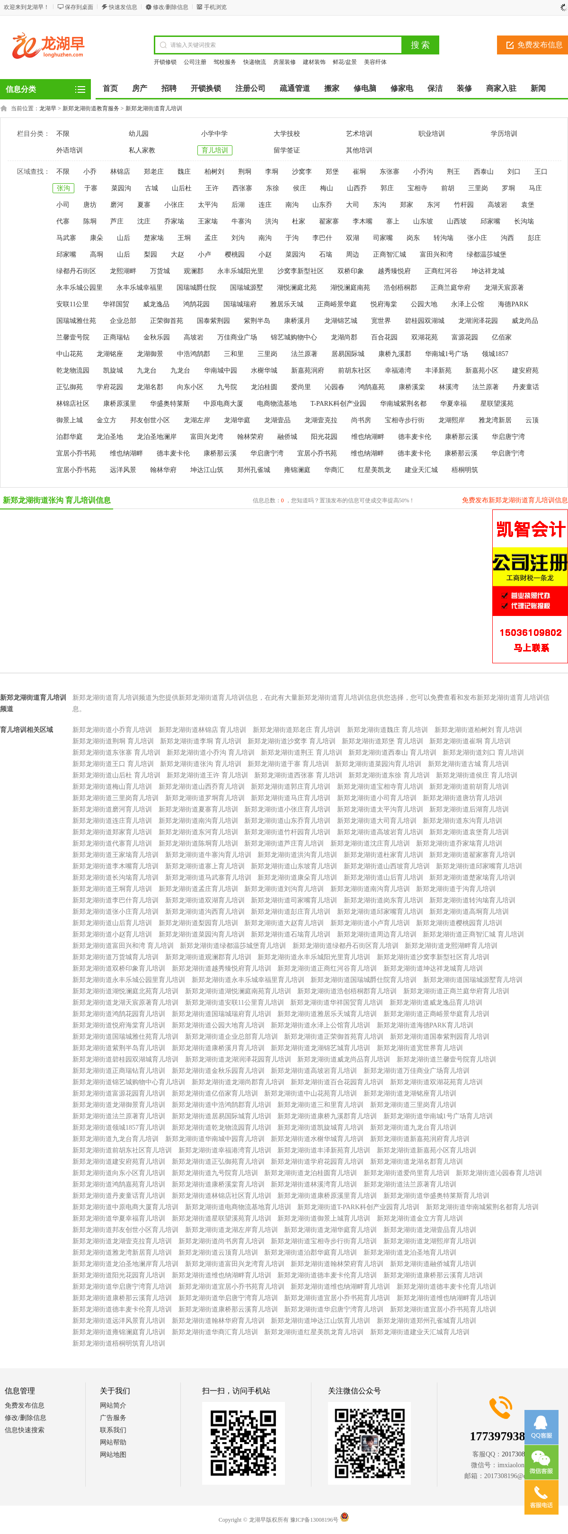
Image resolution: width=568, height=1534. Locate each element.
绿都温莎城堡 (486, 254)
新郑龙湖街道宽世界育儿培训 (420, 1048)
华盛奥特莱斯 (170, 403)
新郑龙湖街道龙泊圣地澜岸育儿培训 (125, 1263)
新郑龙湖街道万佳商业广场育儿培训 (417, 1070)
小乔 (90, 171)
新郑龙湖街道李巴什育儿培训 (115, 900)
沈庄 (144, 221)
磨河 (117, 204)
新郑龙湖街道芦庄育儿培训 (284, 843)
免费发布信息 (24, 1405)
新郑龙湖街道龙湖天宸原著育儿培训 (125, 1002)
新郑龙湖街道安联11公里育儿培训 (234, 1002)
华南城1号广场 (446, 353)
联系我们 (113, 1430)
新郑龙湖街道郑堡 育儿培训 (382, 741)
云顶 (532, 420)
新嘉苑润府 (307, 370)
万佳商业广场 (237, 337)
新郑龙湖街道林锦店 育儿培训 (203, 729)
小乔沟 (423, 171)
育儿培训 (215, 150)
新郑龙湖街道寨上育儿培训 (205, 866)
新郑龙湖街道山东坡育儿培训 (294, 866)
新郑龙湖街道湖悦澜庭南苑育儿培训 (238, 991)
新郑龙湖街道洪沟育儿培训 (297, 854)
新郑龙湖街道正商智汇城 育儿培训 (473, 934)
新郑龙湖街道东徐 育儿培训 (389, 775)
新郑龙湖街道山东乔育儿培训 (287, 820)
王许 (212, 188)
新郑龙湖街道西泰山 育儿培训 (392, 752)
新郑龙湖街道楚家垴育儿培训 (472, 877)
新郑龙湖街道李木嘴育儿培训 (115, 866)
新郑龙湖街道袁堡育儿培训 (469, 832)
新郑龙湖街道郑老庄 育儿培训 (297, 729)
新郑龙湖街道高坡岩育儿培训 (380, 832)
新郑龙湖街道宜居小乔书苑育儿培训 (231, 1286)
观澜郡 (194, 271)
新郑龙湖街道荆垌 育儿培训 (113, 741)
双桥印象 (350, 271)
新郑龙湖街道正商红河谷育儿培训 (327, 968)
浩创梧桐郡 (400, 287)
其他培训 (359, 150)
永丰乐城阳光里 (240, 271)
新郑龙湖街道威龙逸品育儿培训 (436, 1002)
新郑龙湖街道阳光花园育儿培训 (118, 1275)
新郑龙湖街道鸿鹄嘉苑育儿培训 (118, 1184)
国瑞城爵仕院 (196, 287)
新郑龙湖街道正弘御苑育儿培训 (218, 1161)
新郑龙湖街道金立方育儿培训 (420, 1218)
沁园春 (335, 387)
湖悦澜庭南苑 (350, 287)
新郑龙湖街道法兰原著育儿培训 (118, 1116)
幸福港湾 (398, 370)
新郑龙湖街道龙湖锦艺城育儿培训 (320, 1048)
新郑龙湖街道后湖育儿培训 (469, 809)
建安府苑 (525, 370)
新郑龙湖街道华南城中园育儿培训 (215, 1138)
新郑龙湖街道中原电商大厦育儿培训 (125, 1207)
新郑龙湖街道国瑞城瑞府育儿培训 (221, 1013)
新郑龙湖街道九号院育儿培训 (215, 1173)
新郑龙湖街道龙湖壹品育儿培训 (429, 1229)
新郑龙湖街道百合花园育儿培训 (337, 1082)
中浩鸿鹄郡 (193, 353)
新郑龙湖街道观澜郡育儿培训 (208, 957)
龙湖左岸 (197, 420)
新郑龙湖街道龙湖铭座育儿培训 (410, 1093)
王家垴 (208, 221)
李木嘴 (363, 221)
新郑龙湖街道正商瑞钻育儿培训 (118, 1070)
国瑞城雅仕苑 (76, 320)
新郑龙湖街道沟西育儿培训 (205, 911)
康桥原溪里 (119, 403)
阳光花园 (324, 436)
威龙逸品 (156, 304)
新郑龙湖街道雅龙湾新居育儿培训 (122, 1252)
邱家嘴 (490, 221)
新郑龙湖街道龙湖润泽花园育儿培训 (238, 1059)
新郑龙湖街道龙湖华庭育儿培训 (330, 1229)
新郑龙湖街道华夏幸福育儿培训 (118, 1218)
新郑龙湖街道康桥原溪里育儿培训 (327, 1195)
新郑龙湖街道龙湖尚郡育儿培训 (238, 1082)
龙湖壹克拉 (320, 420)
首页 (110, 88)
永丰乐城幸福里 (139, 287)
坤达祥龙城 (488, 271)
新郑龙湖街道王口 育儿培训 (113, 763)
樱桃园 (235, 254)
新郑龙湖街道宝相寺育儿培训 (380, 786)
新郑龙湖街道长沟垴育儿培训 (115, 877)
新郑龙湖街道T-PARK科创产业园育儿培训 (358, 1207)
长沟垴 (524, 221)
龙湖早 (47, 108)
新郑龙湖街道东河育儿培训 (198, 832)
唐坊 (90, 204)
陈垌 (90, 221)
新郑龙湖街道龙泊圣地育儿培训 (410, 1252)
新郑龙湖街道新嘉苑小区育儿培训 (426, 1150)
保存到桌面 (79, 7)
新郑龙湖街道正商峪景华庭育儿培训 (436, 1013)
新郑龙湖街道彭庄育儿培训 (290, 911)
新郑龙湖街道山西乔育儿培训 (202, 786)
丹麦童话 (526, 387)
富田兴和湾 (436, 254)
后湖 (238, 204)
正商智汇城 (389, 254)
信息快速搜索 (24, 1430)
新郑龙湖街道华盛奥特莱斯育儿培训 (436, 1195)
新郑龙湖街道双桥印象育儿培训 (118, 968)
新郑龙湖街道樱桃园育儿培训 (459, 923)
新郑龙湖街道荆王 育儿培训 (301, 752)
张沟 (63, 188)
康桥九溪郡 (394, 353)
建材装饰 (314, 62)
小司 (63, 204)
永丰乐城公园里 (79, 287)
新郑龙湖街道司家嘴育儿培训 (294, 900)
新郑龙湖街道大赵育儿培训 (284, 923)
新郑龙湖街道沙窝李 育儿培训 (292, 741)
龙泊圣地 (110, 436)
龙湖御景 (150, 353)
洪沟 (271, 221)
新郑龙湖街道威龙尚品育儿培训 (343, 1059)
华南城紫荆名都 (403, 403)
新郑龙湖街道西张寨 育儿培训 (298, 775)
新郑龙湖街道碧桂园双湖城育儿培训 (125, 1059)
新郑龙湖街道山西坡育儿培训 (387, 866)
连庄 (265, 204)
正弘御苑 (69, 387)
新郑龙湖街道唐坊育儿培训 (462, 798)
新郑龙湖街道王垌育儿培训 (112, 888)
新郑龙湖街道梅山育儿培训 (112, 786)
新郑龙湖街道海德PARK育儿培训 (425, 1025)
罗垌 (508, 188)
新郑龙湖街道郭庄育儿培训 (290, 786)
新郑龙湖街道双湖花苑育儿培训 (436, 1082)
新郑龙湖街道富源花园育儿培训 (118, 1093)
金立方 (106, 420)
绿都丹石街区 (76, 271)
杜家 (298, 221)
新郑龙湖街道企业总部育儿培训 (231, 1036)
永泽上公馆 (467, 304)
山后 (123, 237)
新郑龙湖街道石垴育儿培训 (290, 934)
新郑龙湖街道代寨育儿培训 (112, 843)
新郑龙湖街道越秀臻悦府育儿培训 (221, 968)
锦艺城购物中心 (294, 337)
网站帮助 (113, 1442)
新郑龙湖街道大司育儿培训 (377, 820)
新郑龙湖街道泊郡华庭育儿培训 (310, 1252)
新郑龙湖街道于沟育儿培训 (456, 888)
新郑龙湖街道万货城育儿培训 (115, 957)
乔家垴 (174, 221)
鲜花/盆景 (345, 62)
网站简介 (113, 1405)
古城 (151, 188)
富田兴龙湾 (206, 436)
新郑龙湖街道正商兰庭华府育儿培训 (456, 991)
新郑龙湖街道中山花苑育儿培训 (310, 1093)
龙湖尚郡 (344, 337)
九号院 (227, 387)
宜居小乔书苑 (76, 453)
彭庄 (534, 237)
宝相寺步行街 (405, 420)
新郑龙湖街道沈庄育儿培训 (370, 843)
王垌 (184, 237)
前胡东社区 (354, 370)
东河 (433, 204)
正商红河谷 (441, 271)
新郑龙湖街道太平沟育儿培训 (380, 809)
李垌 (271, 171)
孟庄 (211, 237)
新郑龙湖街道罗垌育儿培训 (205, 798)
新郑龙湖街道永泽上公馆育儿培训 (320, 1025)
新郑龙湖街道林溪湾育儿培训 (314, 1184)
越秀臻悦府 (394, 271)
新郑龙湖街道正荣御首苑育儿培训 (333, 1036)
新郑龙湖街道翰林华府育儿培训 (218, 1320)
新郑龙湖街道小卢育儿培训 (370, 923)
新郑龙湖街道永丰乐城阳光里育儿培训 (313, 957)
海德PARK (513, 304)
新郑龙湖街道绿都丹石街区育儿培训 (346, 945)
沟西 (507, 237)
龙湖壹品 (277, 420)
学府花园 (110, 387)
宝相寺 (417, 188)
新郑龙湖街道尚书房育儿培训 (221, 1241)
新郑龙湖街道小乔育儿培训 (112, 729)
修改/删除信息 (170, 7)
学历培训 (504, 133)
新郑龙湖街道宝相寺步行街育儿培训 (324, 1241)
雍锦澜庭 (297, 469)
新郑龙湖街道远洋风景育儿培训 (118, 1320)
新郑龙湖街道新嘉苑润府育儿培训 (420, 1138)
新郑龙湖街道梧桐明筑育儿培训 (118, 1343)
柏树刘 (214, 171)
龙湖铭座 (110, 353)
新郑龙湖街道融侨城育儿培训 (433, 1263)
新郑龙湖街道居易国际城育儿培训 (221, 1116)
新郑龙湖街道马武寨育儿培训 (208, 877)
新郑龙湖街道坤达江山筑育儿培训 (320, 1320)
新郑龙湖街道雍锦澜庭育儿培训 (118, 1332)
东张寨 (389, 171)
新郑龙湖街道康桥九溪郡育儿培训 (327, 1116)
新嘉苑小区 (481, 370)
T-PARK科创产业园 (338, 403)
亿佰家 (502, 337)
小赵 (265, 254)
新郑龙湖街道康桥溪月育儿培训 (218, 1048)
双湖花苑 (424, 337)
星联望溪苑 (497, 403)
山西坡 (457, 221)
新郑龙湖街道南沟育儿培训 (198, 820)
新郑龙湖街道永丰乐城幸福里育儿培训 (248, 979)
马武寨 (66, 237)
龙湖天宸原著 (504, 287)
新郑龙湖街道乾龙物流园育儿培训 (221, 1127)
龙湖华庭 (237, 420)
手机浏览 (215, 7)
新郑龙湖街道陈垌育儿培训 (198, 843)
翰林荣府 (250, 436)
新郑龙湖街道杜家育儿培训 (383, 854)
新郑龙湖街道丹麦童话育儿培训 (118, 1195)
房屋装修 (284, 62)
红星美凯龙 (374, 469)
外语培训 (69, 150)
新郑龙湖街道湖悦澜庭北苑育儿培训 (125, 991)
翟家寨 (329, 221)
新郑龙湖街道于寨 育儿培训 (288, 763)
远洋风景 (123, 469)
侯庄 (299, 188)
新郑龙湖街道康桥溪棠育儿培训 (218, 1184)
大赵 (177, 254)
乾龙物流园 (72, 370)
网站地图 (113, 1454)
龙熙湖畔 (123, 271)
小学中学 (214, 133)
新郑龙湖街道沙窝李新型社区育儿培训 (433, 957)
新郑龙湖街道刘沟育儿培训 (284, 888)
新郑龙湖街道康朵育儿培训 (297, 877)
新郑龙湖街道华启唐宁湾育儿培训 (122, 1286)
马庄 (535, 188)
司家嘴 (383, 237)
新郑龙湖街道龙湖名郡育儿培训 (416, 1161)
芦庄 (117, 221)
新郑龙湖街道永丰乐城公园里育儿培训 (128, 979)
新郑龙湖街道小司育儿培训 (377, 798)
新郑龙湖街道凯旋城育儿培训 (320, 1127)
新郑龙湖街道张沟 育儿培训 (200, 763)
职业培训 (431, 133)
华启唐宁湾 (508, 436)
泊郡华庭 (69, 436)
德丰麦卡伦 (414, 436)
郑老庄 (154, 171)
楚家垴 (154, 237)
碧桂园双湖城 (424, 320)
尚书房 (361, 420)
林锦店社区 (72, 403)
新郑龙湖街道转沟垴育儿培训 (472, 900)
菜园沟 (121, 188)
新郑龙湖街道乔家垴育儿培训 (459, 843)
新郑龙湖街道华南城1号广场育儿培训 (438, 1116)
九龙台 (147, 370)
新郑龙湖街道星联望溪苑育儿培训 (221, 1218)
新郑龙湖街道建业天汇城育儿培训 (420, 1332)
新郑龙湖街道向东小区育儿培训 (118, 1173)
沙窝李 (302, 171)
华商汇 (334, 469)
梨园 (150, 254)
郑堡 (332, 171)
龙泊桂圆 (264, 387)
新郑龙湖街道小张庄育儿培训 (287, 809)
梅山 (326, 188)
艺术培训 (359, 133)
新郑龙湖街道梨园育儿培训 (198, 923)
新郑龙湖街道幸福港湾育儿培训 (224, 1150)
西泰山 (484, 171)
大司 (352, 204)
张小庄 (477, 237)
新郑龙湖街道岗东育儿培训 (383, 900)
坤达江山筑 (206, 469)
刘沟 (238, 237)
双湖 (352, 237)
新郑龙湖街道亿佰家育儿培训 (215, 1093)
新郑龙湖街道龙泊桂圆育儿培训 (310, 1173)
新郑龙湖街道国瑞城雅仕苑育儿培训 (125, 1036)
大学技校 (287, 133)
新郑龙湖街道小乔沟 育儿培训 (211, 752)
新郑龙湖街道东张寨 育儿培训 (116, 752)
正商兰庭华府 (450, 287)
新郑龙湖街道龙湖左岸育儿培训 (231, 1229)
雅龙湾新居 (495, 420)
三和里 (234, 353)
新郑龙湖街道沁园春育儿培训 (499, 1173)
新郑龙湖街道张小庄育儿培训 (115, 911)
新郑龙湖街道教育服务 (90, 108)
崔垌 (359, 171)
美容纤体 (375, 62)
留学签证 (287, 150)
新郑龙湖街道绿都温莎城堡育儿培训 (233, 945)
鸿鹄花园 (196, 304)
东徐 (272, 188)
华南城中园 (220, 370)
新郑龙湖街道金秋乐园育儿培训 (218, 1070)
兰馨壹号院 (72, 337)
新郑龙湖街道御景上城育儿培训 (323, 1218)
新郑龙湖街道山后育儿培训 (383, 877)
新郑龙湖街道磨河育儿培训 (112, 809)
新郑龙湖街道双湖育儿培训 (205, 900)
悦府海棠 (384, 304)
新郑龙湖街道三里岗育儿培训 (115, 798)
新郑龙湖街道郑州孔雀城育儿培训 (426, 1320)
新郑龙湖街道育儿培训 (153, 108)
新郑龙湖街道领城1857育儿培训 (118, 1127)
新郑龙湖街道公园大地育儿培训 (218, 1025)
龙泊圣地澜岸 (157, 436)
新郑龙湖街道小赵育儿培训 (112, 934)
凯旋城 (113, 370)
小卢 (204, 254)
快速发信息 (123, 7)
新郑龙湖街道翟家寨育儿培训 (472, 854)
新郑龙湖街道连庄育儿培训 (112, 820)
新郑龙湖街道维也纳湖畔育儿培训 (221, 1275)
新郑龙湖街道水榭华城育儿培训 (317, 1138)
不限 (63, 133)
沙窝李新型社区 (300, 271)
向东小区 (190, 387)
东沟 (379, 204)
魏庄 (184, 171)
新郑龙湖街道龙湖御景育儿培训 (118, 1104)
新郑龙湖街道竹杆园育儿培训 (287, 832)
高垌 (96, 254)
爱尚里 (301, 387)
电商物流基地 (277, 403)
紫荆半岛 (257, 320)
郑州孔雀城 (253, 469)
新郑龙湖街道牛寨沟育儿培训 (208, 854)
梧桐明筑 (465, 469)
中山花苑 (69, 353)
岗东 (413, 237)
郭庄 (387, 188)
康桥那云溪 (461, 436)
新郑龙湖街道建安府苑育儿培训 (118, 1161)
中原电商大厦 (223, 403)
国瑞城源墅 (246, 287)
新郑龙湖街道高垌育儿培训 (469, 911)
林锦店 (120, 171)
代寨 (63, 221)
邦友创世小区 (150, 420)
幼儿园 (139, 133)
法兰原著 (304, 353)
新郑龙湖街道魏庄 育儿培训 (387, 729)
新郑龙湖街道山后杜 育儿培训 (116, 775)
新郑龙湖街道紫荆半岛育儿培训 (118, 1048)
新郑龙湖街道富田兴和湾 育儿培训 (123, 945)
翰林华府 (163, 469)
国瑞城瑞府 (240, 304)
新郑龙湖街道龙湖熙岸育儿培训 (429, 1241)
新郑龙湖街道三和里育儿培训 (320, 1104)
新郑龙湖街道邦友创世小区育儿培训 (125, 1229)
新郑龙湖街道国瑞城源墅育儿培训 (473, 979)
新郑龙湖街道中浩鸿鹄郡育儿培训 (221, 1104)
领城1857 (495, 353)
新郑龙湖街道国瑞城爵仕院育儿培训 (364, 979)
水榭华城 (264, 370)
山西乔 (357, 188)
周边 (352, 254)
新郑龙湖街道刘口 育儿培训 (483, 752)
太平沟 (208, 204)
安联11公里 (72, 304)
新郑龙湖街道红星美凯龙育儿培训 (314, 1332)
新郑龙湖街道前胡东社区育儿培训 (122, 1150)
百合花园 (384, 337)
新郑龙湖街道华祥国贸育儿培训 (336, 1002)
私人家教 (142, 150)
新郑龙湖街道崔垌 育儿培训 (470, 741)
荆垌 (244, 171)
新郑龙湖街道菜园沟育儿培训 (378, 763)
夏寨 (144, 204)
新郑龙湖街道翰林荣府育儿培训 (337, 1263)
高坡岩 (497, 204)
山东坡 (423, 221)
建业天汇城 (421, 469)
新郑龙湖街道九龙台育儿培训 (413, 1127)
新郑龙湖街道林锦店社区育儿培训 (221, 1195)
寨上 (392, 221)
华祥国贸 (116, 304)
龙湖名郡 (150, 387)
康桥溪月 (297, 320)
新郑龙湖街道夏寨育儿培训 (198, 809)
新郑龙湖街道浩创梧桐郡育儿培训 (347, 991)
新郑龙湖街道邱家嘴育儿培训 (479, 866)
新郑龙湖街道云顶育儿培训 (218, 1252)
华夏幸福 (453, 403)
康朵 (96, 237)
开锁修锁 (165, 62)
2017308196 (518, 1454)
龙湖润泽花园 (478, 320)
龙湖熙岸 (451, 420)
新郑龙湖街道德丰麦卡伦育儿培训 (327, 1275)
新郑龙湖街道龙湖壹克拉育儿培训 (122, 1241)
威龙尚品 (525, 320)
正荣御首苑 (166, 320)
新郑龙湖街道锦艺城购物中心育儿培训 (128, 1082)
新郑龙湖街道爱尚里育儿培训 (407, 1173)
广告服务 (113, 1417)
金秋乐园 (156, 337)
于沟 (292, 237)
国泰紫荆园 (213, 320)
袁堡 (527, 204)
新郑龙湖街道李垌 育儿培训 (200, 741)
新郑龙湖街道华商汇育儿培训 (215, 1332)
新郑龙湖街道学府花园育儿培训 (317, 1161)
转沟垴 (443, 237)
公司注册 (195, 62)
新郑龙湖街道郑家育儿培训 (112, 832)
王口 (541, 171)
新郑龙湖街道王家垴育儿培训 (115, 854)
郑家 (406, 204)
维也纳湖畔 (367, 436)
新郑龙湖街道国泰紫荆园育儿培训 (439, 1036)
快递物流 (254, 62)
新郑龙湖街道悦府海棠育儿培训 (118, 1025)
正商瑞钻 (116, 337)
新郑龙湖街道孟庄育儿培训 (198, 888)
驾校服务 (224, 62)
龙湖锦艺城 (340, 320)
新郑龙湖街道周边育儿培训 (377, 934)
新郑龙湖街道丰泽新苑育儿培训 (323, 1150)
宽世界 (381, 320)
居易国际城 (347, 353)
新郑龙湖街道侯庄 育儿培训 (476, 775)
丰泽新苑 (438, 370)
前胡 (447, 188)
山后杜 (182, 188)
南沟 (292, 204)
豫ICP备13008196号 (314, 1519)
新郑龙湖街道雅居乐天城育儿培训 (327, 1013)
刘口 (514, 171)
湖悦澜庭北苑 (297, 287)
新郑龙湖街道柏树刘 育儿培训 (479, 729)
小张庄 (174, 204)
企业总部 (123, 320)
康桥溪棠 (412, 387)
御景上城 (69, 420)
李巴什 (322, 237)
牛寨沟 (241, 221)
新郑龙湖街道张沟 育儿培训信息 (57, 500)
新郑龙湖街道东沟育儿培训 (462, 820)
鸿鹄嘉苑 (371, 387)
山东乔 (322, 204)
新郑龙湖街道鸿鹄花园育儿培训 (118, 1013)
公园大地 (424, 304)
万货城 (160, 271)
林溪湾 (449, 387)
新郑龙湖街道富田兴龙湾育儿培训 (234, 1263)
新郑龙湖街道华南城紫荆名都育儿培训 (482, 1207)
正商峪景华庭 (337, 304)
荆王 (453, 171)
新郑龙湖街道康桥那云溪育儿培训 (433, 1275)
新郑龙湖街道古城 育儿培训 (468, 763)
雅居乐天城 (286, 304)
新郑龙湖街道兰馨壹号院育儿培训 (446, 1059)
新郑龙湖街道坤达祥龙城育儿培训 (433, 968)
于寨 (91, 188)
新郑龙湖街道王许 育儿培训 (207, 775)
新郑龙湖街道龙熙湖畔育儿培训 (451, 945)
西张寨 (242, 188)
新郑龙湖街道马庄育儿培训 (290, 798)
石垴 (325, 254)
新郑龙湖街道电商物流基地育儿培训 (238, 1207)
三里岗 (478, 188)
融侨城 (287, 436)
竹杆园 (464, 204)
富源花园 (465, 337)
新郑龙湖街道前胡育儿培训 (469, 786)
